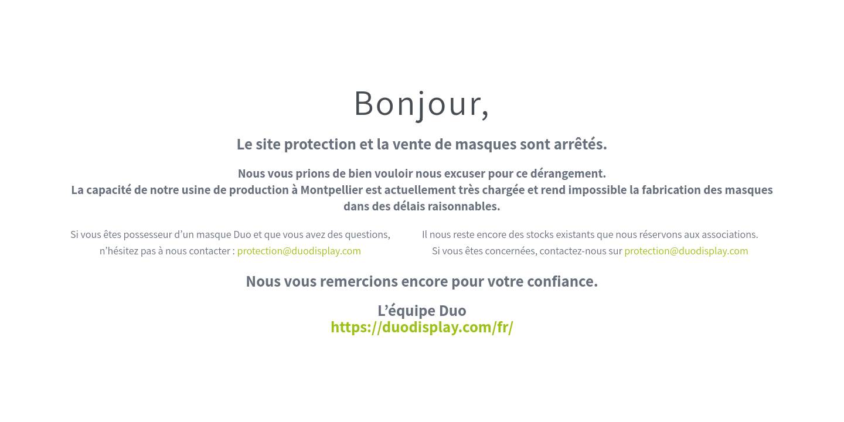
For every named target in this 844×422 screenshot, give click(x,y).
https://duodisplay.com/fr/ (422, 326)
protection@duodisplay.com (299, 250)
